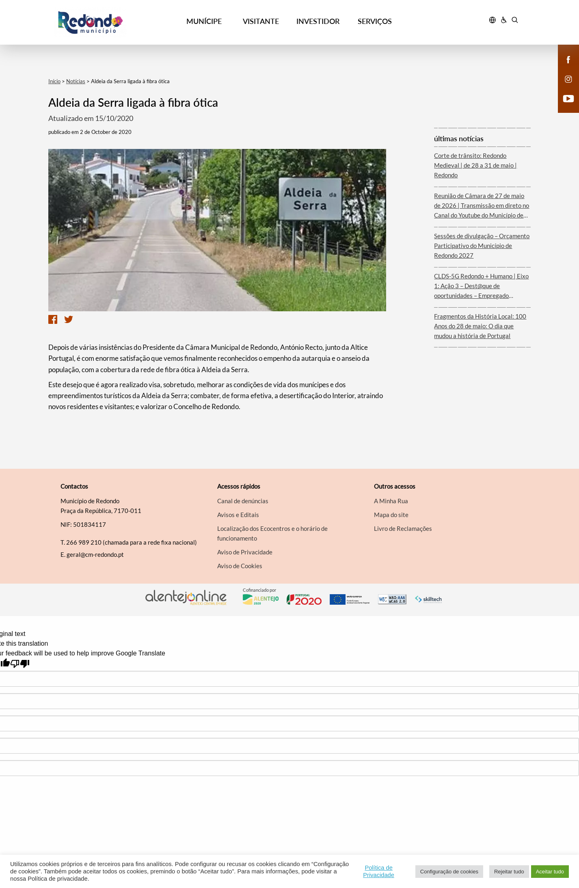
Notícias (75, 81)
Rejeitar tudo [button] (509, 872)
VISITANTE (261, 21)
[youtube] (568, 98)
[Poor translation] (20, 663)
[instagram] (568, 79)
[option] (217, 230)
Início (54, 81)
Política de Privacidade (378, 871)
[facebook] (568, 59)
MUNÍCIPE (204, 21)
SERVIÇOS (375, 21)
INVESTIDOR (317, 21)
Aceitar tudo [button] (550, 872)
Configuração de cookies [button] (449, 872)
